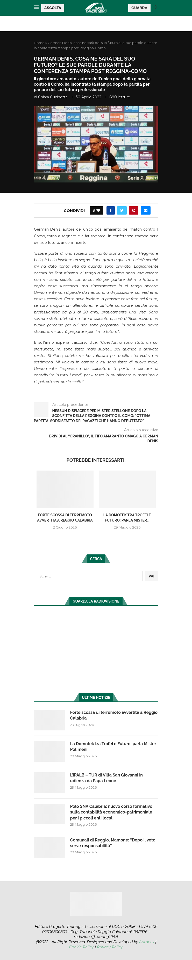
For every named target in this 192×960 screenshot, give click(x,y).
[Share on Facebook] (110, 210)
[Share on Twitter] (122, 210)
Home (39, 43)
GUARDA (139, 8)
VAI (151, 576)
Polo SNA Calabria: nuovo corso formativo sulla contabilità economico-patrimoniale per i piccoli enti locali (111, 812)
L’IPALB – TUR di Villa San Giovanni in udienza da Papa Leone (106, 778)
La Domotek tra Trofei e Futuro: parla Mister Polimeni (113, 746)
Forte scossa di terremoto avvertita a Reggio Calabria (114, 715)
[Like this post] (98, 210)
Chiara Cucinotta (53, 97)
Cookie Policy (81, 947)
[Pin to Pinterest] (133, 210)
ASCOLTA (52, 8)
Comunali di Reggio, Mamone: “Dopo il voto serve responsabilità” (112, 843)
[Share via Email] (146, 210)
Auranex (146, 942)
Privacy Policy (110, 947)
